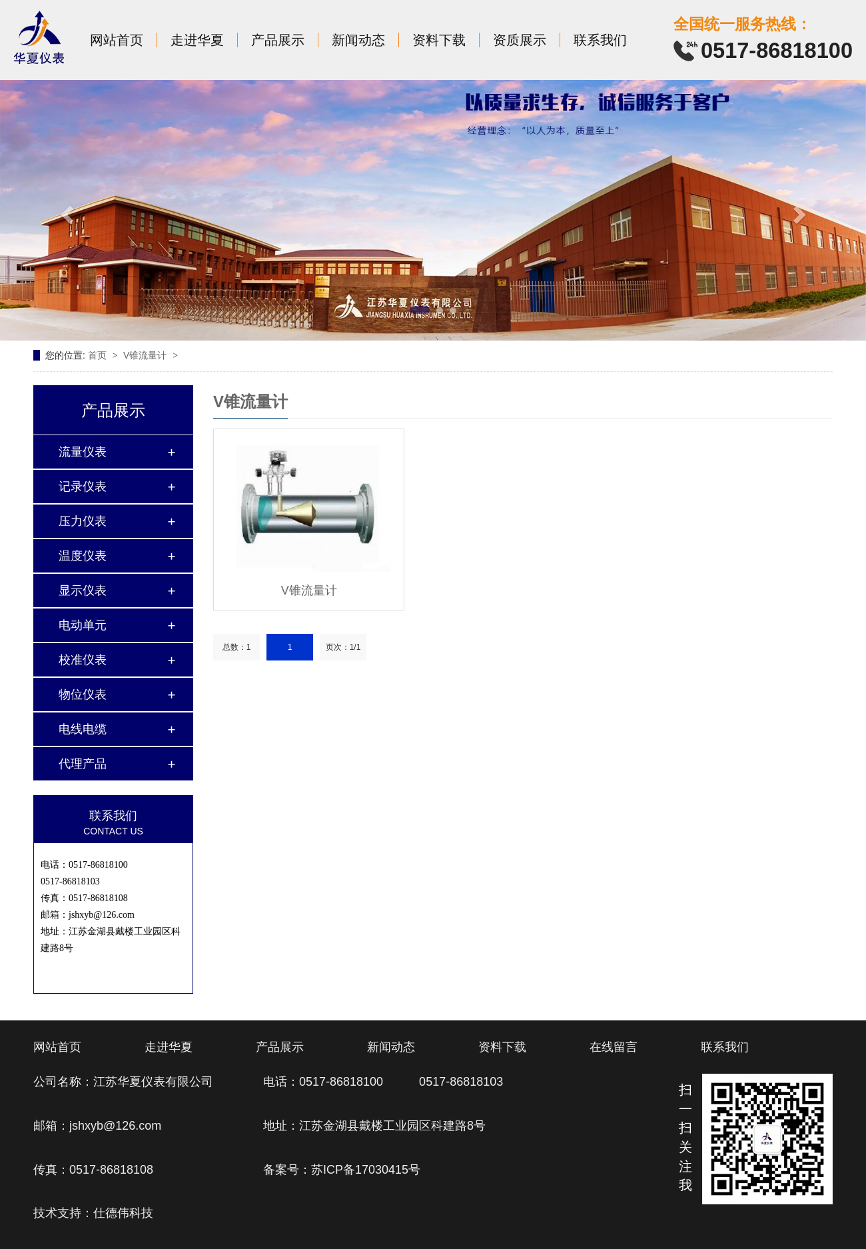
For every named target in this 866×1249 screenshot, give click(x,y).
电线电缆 (83, 729)
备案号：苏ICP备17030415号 (341, 1169)
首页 (98, 355)
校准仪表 (83, 659)
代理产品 (83, 763)
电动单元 (83, 625)
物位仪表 (83, 694)
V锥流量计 (146, 355)
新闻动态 (358, 40)
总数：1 (236, 647)
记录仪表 (83, 486)
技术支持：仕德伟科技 (93, 1213)
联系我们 (600, 40)
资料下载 (439, 40)
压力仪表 (83, 521)
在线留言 (614, 1047)
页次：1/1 (343, 647)
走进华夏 (197, 40)
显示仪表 (83, 590)
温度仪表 (83, 556)
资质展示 (519, 40)
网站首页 (116, 40)
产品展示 (277, 40)
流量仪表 (83, 452)
